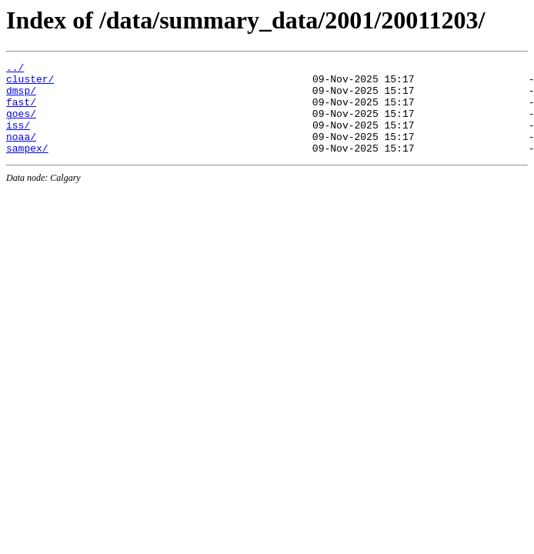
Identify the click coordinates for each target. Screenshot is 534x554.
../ (15, 69)
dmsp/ (21, 97)
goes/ (21, 125)
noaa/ (21, 152)
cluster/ (30, 83)
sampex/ (27, 166)
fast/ (21, 111)
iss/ (18, 138)
